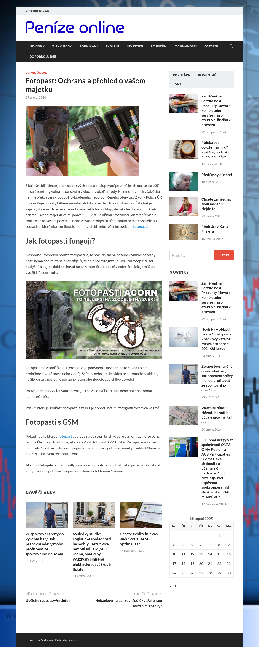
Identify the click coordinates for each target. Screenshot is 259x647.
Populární (182, 75)
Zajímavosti (186, 46)
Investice (135, 46)
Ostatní (211, 46)
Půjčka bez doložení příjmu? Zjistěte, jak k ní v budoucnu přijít (215, 149)
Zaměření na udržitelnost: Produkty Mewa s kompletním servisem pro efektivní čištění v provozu (216, 110)
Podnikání (88, 46)
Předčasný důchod (216, 174)
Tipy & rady (62, 46)
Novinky (37, 46)
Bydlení (112, 46)
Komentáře (208, 75)
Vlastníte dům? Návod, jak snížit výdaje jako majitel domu (216, 415)
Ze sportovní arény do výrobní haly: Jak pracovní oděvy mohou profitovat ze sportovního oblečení (46, 544)
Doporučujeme (42, 56)
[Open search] (231, 46)
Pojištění (159, 46)
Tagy (177, 84)
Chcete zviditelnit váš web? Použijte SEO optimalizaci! (139, 539)
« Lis (172, 586)
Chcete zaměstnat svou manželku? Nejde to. (216, 204)
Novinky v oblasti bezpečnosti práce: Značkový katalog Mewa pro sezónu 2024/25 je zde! (216, 338)
